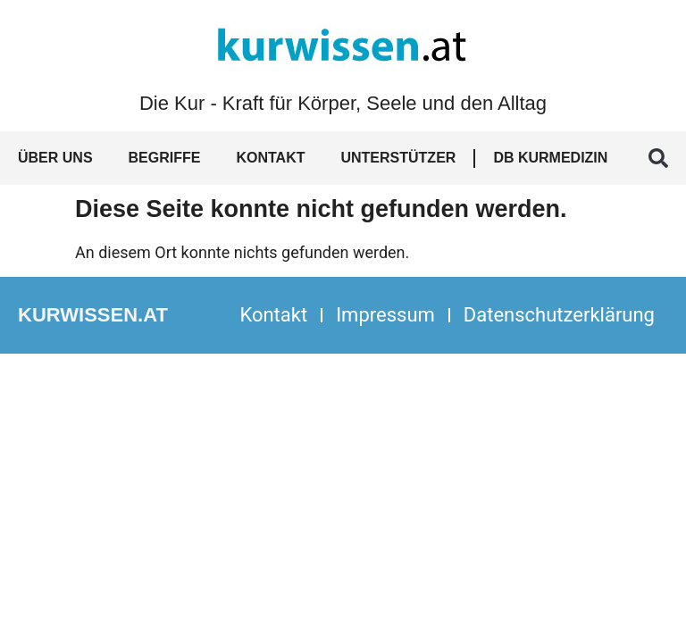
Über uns (55, 157)
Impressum (385, 315)
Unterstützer (398, 157)
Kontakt (270, 157)
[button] (658, 158)
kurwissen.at (93, 315)
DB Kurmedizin (550, 157)
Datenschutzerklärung (559, 315)
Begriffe (165, 157)
